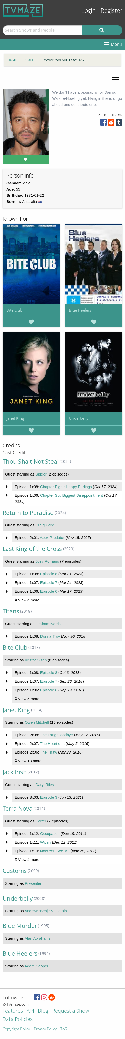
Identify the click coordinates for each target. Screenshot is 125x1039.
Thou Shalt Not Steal (31, 462)
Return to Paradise (28, 513)
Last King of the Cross (32, 549)
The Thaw (48, 752)
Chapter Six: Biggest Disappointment (71, 495)
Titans (11, 611)
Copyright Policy (16, 1029)
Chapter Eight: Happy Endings (66, 486)
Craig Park (44, 525)
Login (88, 11)
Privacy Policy (45, 1029)
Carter (40, 821)
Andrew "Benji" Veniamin (46, 911)
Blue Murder (20, 926)
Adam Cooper (36, 966)
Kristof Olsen (36, 660)
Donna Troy (50, 636)
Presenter (33, 883)
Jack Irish (15, 772)
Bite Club (14, 310)
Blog (43, 1011)
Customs (15, 871)
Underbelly (78, 418)
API (30, 1011)
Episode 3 (48, 797)
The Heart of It (52, 743)
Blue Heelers (80, 310)
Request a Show (70, 1011)
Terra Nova (18, 808)
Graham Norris (47, 624)
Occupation (50, 833)
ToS (63, 1029)
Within (45, 842)
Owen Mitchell (37, 722)
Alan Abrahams (38, 938)
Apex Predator (52, 537)
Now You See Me (55, 851)
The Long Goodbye (56, 735)
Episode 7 (48, 582)
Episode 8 (48, 574)
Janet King (15, 418)
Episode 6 (48, 591)
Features (13, 1011)
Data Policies (18, 1019)
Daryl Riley (44, 784)
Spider (40, 474)
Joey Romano (47, 561)
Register (111, 11)
